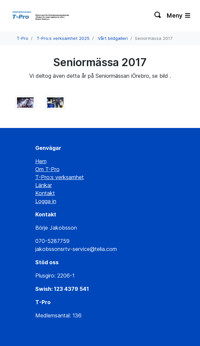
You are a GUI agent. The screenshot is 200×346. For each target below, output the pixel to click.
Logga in (45, 201)
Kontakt (45, 193)
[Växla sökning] (157, 16)
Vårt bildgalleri (113, 38)
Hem (41, 161)
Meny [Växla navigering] (178, 15)
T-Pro (22, 38)
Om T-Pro (47, 169)
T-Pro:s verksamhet (59, 177)
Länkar (43, 185)
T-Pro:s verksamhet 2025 (63, 38)
